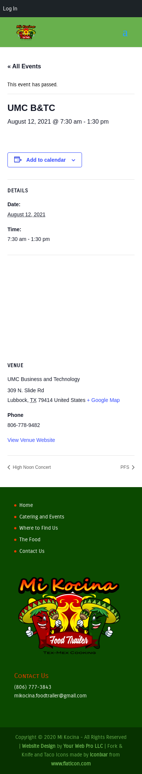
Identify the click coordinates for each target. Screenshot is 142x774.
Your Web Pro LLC (83, 746)
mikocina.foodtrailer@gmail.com (50, 696)
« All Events (24, 66)
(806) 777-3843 (32, 687)
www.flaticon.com (71, 764)
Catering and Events (41, 517)
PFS (125, 467)
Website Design (39, 746)
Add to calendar (46, 160)
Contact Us (31, 551)
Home (26, 505)
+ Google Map (103, 400)
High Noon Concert (31, 467)
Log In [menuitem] (10, 9)
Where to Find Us (38, 528)
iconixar (99, 755)
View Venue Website (31, 440)
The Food (29, 539)
